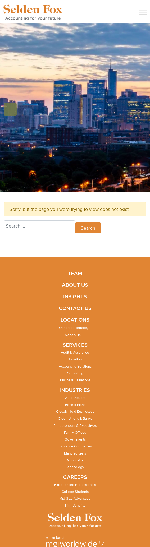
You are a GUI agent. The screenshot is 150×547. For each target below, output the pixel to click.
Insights (75, 296)
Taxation (75, 359)
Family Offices (75, 432)
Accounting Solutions (75, 366)
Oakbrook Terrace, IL (75, 328)
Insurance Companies (75, 446)
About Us (75, 285)
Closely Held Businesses (75, 412)
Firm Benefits (75, 505)
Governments (75, 439)
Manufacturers (75, 453)
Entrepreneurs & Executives (75, 426)
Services (75, 345)
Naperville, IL (75, 335)
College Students (75, 492)
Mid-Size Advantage (75, 498)
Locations (75, 320)
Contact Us (75, 308)
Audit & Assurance (75, 352)
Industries (75, 390)
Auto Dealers (75, 398)
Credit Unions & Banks (75, 418)
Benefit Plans (75, 405)
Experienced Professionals (75, 485)
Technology (75, 467)
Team (75, 273)
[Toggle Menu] (143, 12)
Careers (75, 477)
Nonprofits (75, 460)
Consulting (75, 373)
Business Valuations (75, 380)
